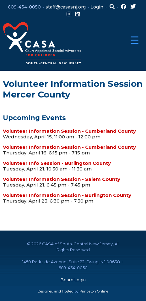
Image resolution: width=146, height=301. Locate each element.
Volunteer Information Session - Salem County (61, 179)
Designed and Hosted (55, 291)
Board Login (73, 279)
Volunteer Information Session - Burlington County (67, 195)
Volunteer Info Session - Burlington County (57, 163)
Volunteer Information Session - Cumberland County (69, 131)
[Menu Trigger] (134, 40)
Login (96, 7)
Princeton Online (93, 291)
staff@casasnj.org (66, 7)
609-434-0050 (24, 7)
